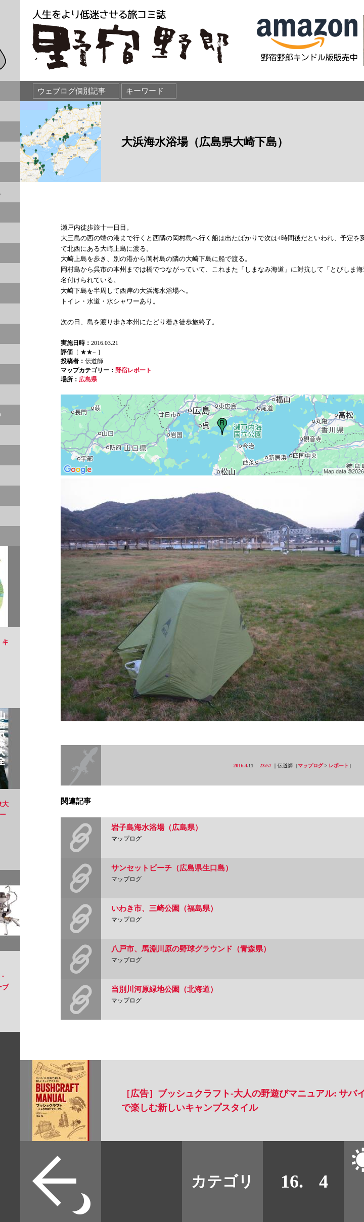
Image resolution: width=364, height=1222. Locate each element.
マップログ (310, 765)
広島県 (88, 379)
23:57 (265, 765)
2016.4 (241, 765)
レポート (339, 765)
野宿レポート (133, 370)
